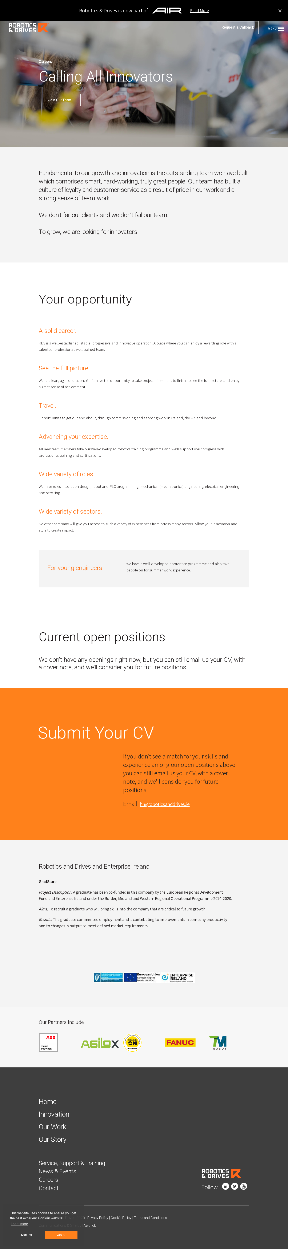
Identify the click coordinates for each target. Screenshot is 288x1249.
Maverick (89, 1226)
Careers (49, 1180)
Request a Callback (237, 30)
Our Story (54, 1140)
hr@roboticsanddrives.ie (171, 803)
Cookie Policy (124, 1218)
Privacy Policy (99, 1218)
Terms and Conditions (156, 1218)
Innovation (56, 1114)
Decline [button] (26, 1234)
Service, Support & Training (75, 1163)
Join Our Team (59, 100)
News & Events (59, 1172)
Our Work (54, 1127)
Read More (199, 10)
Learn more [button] (19, 1224)
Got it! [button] (61, 1234)
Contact (49, 1188)
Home (49, 1102)
